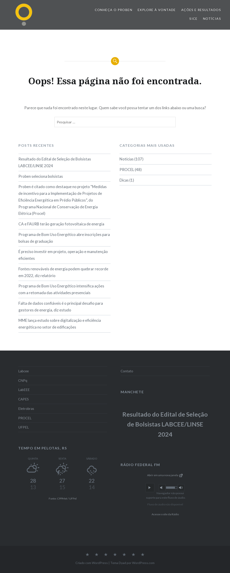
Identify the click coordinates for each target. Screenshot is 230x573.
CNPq (22, 380)
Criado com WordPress (91, 563)
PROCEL (126, 169)
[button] (149, 487)
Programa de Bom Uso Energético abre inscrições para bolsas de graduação (64, 238)
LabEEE (24, 390)
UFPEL (23, 427)
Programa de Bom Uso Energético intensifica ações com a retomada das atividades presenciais (61, 289)
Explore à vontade (157, 10)
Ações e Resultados (201, 10)
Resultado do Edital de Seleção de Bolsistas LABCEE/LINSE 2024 (54, 162)
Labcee (23, 371)
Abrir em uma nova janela (165, 475)
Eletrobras (26, 408)
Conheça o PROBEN (113, 10)
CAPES (23, 399)
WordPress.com (143, 563)
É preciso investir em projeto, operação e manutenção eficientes (63, 255)
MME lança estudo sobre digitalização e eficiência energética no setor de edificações (59, 323)
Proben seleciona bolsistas (40, 176)
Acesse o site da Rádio (165, 514)
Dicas (124, 180)
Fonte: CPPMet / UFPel (63, 498)
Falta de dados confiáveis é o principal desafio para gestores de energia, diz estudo (60, 306)
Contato (127, 371)
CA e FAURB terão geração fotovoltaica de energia (61, 224)
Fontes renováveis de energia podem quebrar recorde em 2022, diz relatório (63, 272)
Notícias (212, 18)
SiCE (193, 18)
